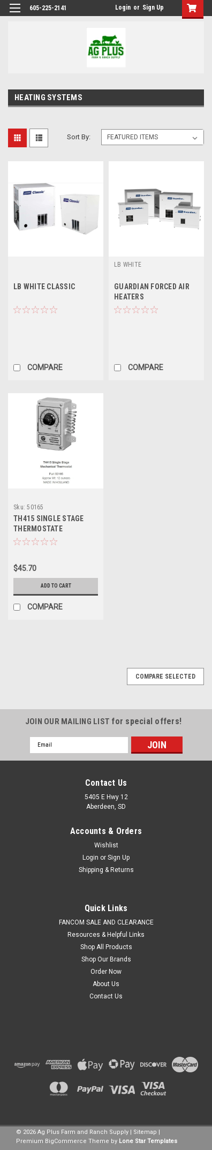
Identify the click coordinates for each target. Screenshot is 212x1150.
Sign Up (153, 7)
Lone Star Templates (148, 1141)
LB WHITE (127, 264)
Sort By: (78, 137)
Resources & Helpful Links (106, 934)
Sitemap (145, 1132)
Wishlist (106, 845)
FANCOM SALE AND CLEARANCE (106, 922)
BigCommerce (66, 1141)
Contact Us (106, 996)
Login (123, 7)
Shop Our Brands (106, 959)
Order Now (106, 971)
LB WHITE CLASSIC (44, 286)
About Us (106, 984)
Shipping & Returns (106, 870)
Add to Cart (56, 586)
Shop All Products (106, 947)
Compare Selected (165, 676)
